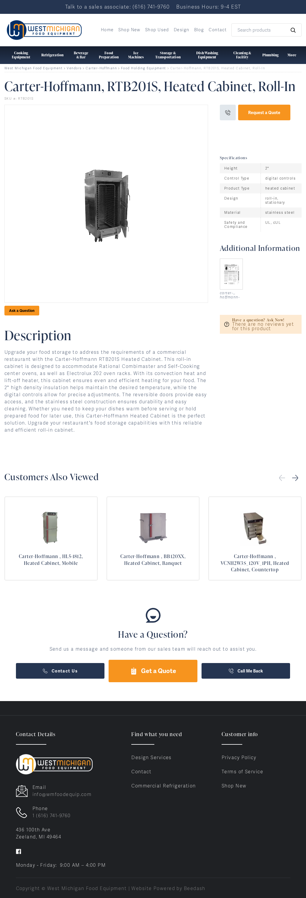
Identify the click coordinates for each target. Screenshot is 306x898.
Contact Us (60, 671)
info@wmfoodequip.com (62, 794)
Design (181, 29)
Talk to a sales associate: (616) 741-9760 (117, 6)
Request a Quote (264, 112)
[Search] (266, 30)
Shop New (129, 29)
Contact (218, 29)
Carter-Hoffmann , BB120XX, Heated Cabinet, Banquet (153, 559)
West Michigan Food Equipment (33, 68)
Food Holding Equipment (143, 68)
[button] (295, 477)
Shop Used (157, 29)
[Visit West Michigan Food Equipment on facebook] (18, 851)
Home (107, 29)
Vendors (74, 68)
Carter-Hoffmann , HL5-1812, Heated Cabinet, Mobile (51, 559)
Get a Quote (153, 671)
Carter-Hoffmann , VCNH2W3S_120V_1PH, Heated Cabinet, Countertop (255, 563)
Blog (199, 29)
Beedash (194, 888)
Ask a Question (22, 310)
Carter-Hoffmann (101, 68)
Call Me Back (246, 671)
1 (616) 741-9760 (51, 816)
